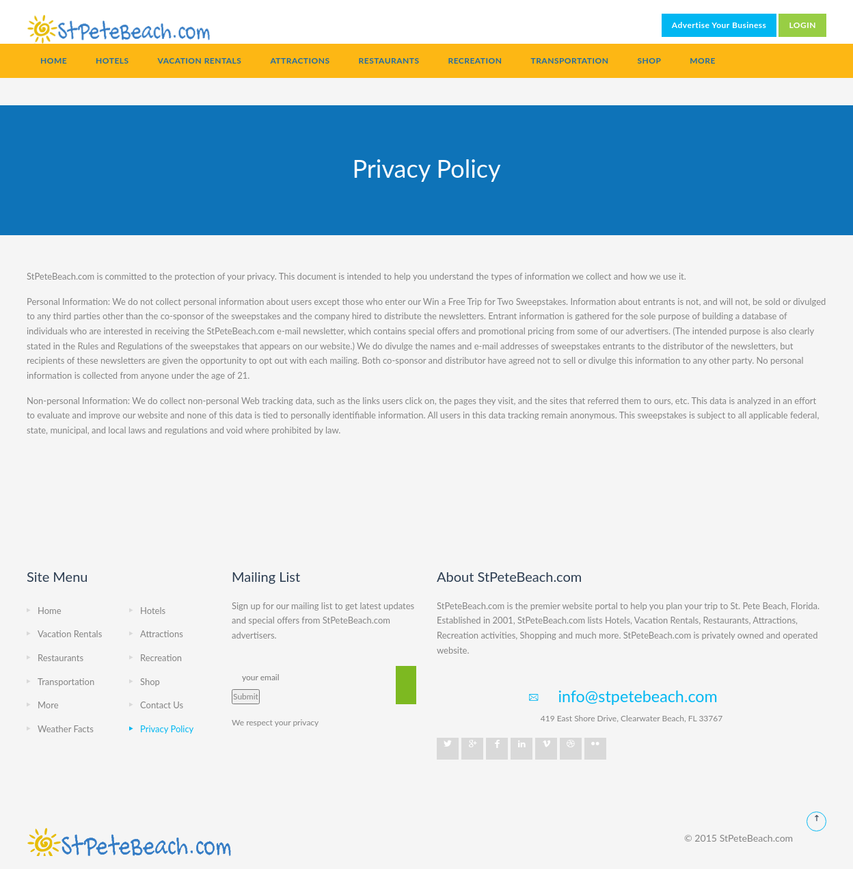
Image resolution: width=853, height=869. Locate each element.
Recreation (475, 60)
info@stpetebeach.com (637, 696)
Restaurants (389, 60)
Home (53, 60)
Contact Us (161, 704)
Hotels (112, 60)
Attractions (299, 60)
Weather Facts (66, 728)
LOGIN (802, 25)
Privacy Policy (166, 728)
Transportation (569, 60)
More (703, 60)
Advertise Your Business (719, 25)
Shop (649, 60)
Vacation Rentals (200, 60)
